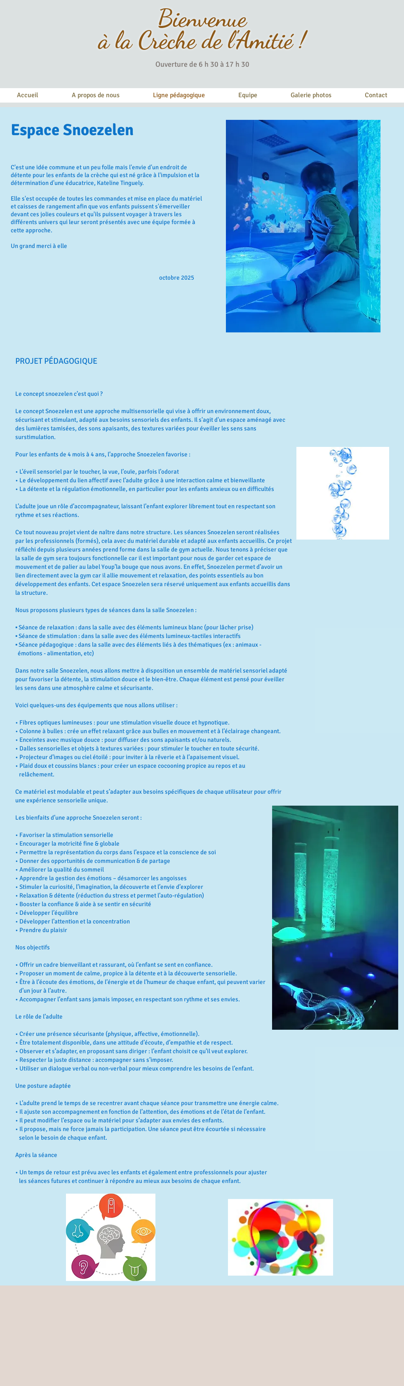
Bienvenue (202, 18)
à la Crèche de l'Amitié (196, 40)
